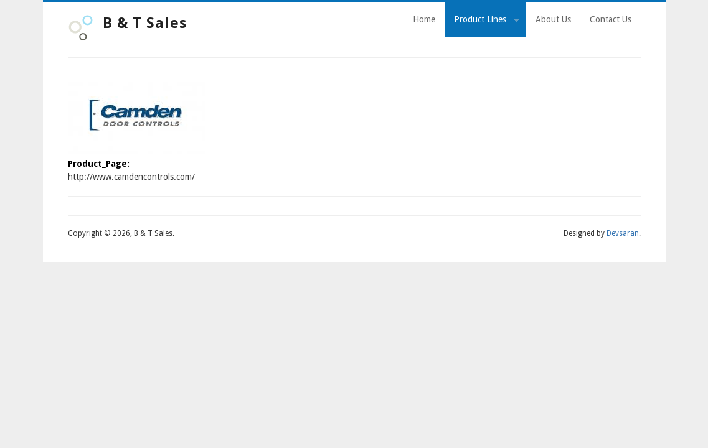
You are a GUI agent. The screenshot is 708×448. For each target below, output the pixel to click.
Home (424, 19)
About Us (553, 19)
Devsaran (623, 233)
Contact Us (610, 19)
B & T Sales (145, 23)
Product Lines (482, 21)
